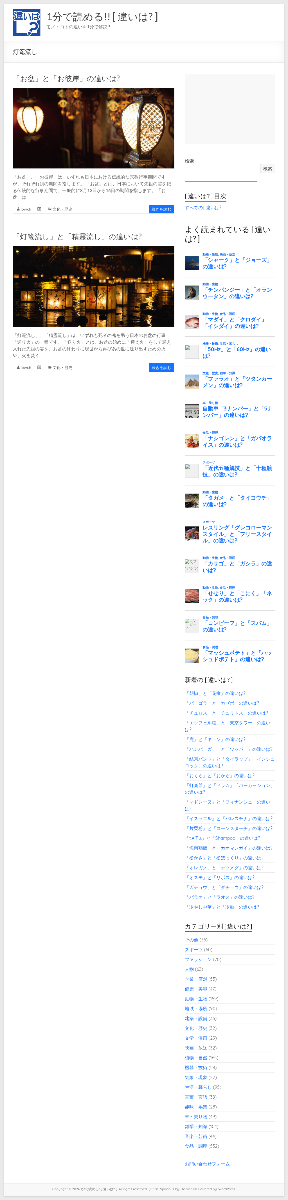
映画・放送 (196, 1048)
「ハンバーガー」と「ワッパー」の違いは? (229, 749)
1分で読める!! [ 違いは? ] (102, 16)
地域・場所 (196, 1008)
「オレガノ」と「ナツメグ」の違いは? (224, 867)
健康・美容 (196, 989)
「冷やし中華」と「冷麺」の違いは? (222, 907)
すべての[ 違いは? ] (204, 207)
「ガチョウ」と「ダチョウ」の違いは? (224, 887)
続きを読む (161, 209)
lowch (26, 209)
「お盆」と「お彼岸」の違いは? (66, 78)
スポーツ (194, 949)
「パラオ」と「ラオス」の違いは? (220, 897)
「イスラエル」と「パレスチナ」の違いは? (229, 818)
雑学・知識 (196, 1126)
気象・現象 (196, 1077)
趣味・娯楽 (196, 1107)
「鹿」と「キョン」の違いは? (215, 739)
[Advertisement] (230, 109)
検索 (189, 161)
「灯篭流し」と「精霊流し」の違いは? (77, 236)
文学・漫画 (196, 1038)
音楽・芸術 (196, 1136)
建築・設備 (196, 1018)
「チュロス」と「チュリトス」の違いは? (226, 713)
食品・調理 (196, 1146)
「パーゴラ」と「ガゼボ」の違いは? (222, 703)
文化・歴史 (62, 209)
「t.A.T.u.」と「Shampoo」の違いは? (222, 838)
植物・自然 (196, 1057)
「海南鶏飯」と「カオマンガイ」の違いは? (229, 848)
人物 (189, 969)
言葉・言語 (196, 1097)
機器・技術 (196, 1067)
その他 (191, 940)
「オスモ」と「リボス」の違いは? (220, 877)
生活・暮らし (198, 1087)
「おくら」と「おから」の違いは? (220, 775)
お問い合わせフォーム (207, 1164)
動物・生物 (196, 998)
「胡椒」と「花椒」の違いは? (215, 693)
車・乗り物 (196, 1116)
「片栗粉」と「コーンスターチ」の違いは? (229, 828)
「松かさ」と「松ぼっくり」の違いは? (224, 858)
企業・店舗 (196, 979)
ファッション (198, 959)
